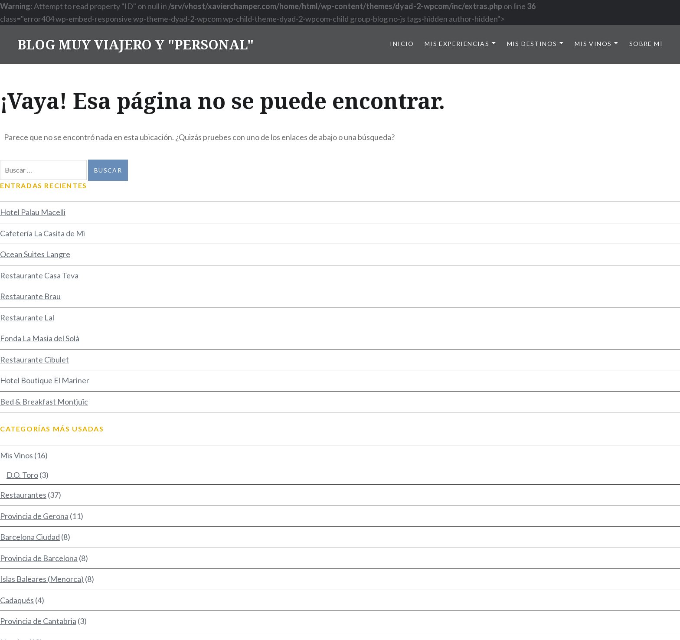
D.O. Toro (22, 475)
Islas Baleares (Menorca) (42, 579)
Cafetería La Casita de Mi (42, 233)
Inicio (402, 43)
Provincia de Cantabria (38, 621)
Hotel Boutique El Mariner (44, 380)
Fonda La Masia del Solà (39, 338)
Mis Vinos (593, 43)
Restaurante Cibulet (34, 359)
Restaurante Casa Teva (39, 275)
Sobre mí (646, 43)
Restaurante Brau (30, 296)
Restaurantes (23, 495)
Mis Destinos (532, 43)
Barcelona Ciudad (30, 537)
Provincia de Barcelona (39, 558)
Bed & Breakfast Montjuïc (44, 401)
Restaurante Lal (27, 317)
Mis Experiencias (457, 43)
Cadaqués (17, 600)
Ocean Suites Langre (35, 254)
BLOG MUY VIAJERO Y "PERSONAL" (135, 44)
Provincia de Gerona (34, 516)
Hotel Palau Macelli (32, 212)
